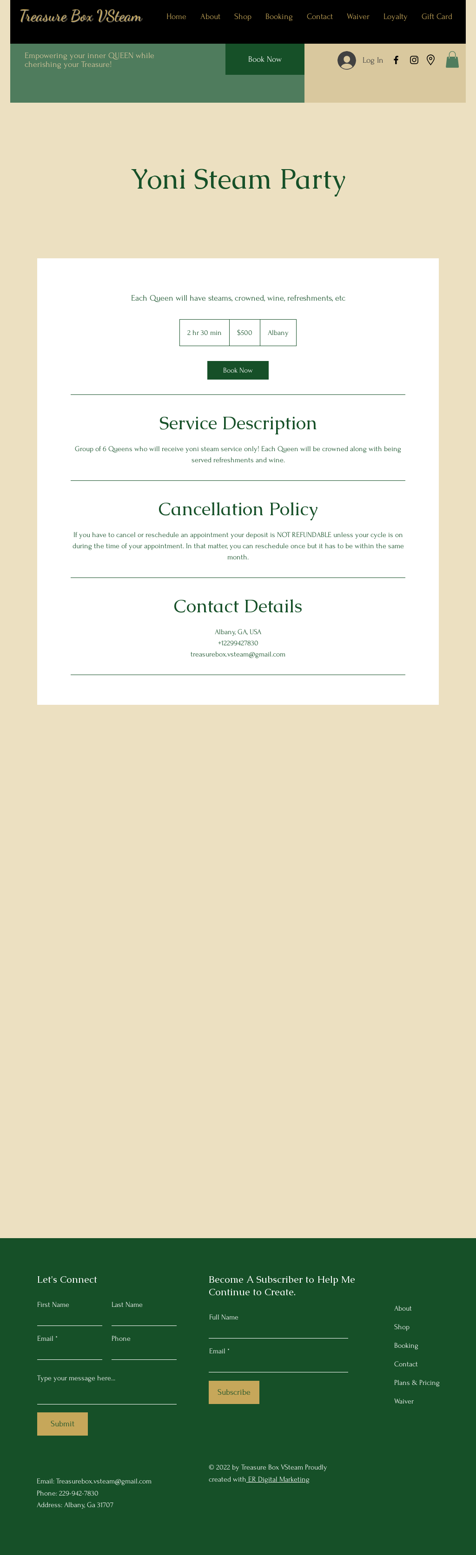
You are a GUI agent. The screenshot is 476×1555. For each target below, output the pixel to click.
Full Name (223, 1317)
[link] (238, 370)
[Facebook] (396, 60)
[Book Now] (264, 59)
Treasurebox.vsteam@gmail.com (104, 1481)
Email (45, 1338)
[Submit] (62, 1424)
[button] (452, 59)
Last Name (127, 1304)
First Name (53, 1304)
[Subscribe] (234, 1392)
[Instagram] (414, 60)
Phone (121, 1338)
